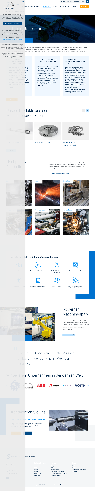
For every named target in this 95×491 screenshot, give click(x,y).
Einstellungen (12, 26)
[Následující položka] (87, 110)
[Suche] (87, 1)
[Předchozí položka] (83, 110)
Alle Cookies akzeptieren (12, 23)
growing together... (30, 456)
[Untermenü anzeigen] (84, 1)
